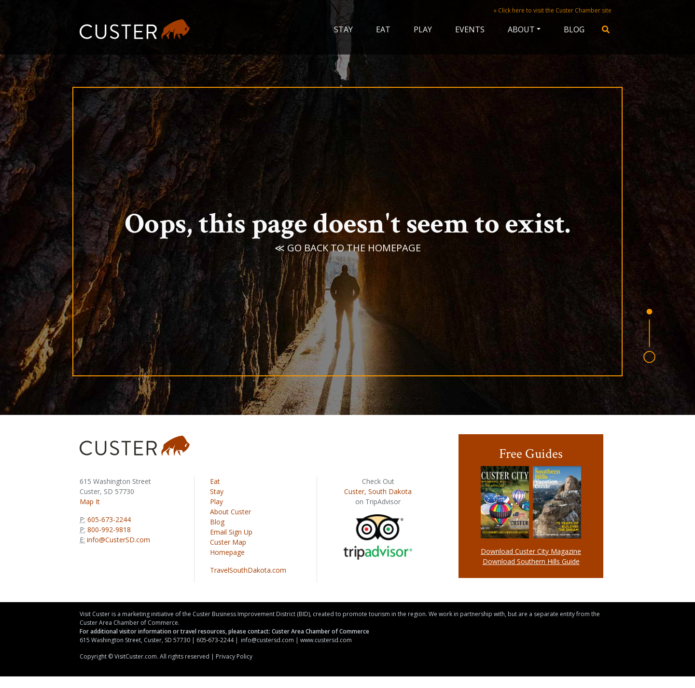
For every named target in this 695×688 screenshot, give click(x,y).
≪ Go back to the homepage (348, 251)
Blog (574, 29)
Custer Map (228, 542)
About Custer (230, 511)
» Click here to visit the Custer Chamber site (553, 10)
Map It (90, 501)
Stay (343, 29)
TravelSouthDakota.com (248, 570)
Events (470, 29)
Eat (383, 29)
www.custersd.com (326, 640)
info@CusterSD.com (118, 539)
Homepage (227, 552)
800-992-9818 (108, 529)
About (521, 29)
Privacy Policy (234, 656)
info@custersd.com (267, 640)
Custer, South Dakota (378, 491)
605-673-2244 (108, 519)
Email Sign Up (231, 532)
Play (423, 29)
